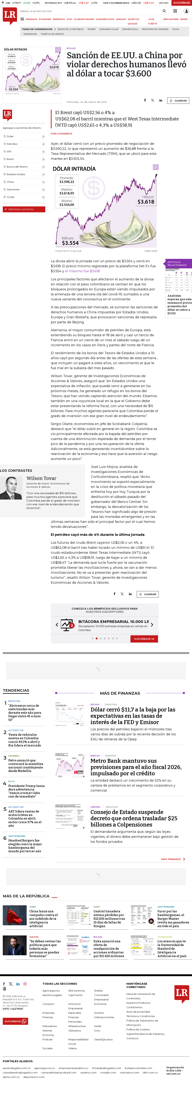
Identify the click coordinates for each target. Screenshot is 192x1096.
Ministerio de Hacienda (155, 29)
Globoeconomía (104, 1017)
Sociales (48, 1048)
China (32, 907)
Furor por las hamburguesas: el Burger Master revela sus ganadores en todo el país (173, 919)
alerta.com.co (11, 1076)
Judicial (34, 937)
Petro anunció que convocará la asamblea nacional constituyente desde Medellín (25, 766)
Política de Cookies (138, 1029)
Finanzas (48, 1017)
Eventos (99, 1012)
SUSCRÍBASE (181, 2)
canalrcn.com (88, 1072)
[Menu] (23, 18)
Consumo (48, 1003)
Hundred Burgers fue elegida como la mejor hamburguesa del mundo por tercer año (25, 846)
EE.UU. (11, 781)
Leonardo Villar (108, 29)
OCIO (69, 19)
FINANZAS (31, 19)
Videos (72, 1048)
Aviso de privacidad (138, 1011)
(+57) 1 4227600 (13, 1008)
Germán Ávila (130, 29)
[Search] (164, 11)
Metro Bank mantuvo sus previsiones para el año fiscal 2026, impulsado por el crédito (136, 767)
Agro (97, 907)
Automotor (15, 730)
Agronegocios (51, 990)
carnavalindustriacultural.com (58, 1072)
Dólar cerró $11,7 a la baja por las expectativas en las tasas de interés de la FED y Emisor (133, 716)
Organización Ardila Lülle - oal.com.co (175, 1070)
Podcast (47, 1039)
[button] (56, 625)
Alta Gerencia (76, 990)
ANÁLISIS (121, 19)
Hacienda (13, 756)
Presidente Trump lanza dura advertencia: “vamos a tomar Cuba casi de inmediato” (26, 791)
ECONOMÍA (45, 19)
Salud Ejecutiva (103, 1039)
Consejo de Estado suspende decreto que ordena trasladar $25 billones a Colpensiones (134, 818)
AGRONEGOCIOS (105, 19)
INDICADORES (171, 19)
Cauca (175, 29)
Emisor (92, 29)
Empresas (48, 1012)
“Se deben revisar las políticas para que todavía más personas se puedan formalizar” (45, 949)
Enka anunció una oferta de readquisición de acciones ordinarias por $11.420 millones (109, 949)
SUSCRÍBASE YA (144, 638)
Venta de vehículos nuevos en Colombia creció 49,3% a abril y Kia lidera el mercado (24, 740)
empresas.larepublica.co (73, 1068)
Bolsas (98, 937)
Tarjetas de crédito (52, 34)
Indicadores (50, 1026)
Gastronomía (16, 836)
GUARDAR (178, 100)
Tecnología (164, 937)
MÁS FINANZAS (171, 859)
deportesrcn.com (34, 1076)
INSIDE (184, 19)
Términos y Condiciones (140, 1016)
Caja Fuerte (75, 995)
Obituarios (74, 1030)
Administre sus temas (19, 209)
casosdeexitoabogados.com (20, 1072)
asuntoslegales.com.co (16, 1068)
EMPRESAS (59, 19)
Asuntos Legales (52, 995)
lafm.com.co (150, 1072)
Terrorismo (30, 34)
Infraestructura (77, 1026)
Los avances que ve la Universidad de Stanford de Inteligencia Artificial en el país (171, 949)
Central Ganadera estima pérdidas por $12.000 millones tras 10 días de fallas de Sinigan (109, 919)
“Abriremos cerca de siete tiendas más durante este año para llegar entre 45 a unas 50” (24, 713)
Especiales (74, 1012)
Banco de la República (71, 29)
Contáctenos (134, 1007)
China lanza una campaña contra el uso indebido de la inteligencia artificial (43, 919)
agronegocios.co (44, 1068)
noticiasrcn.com (129, 1072)
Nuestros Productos (138, 1002)
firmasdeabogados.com (106, 1068)
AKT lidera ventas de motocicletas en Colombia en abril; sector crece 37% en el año (25, 818)
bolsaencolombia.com (138, 1068)
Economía (100, 1003)
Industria (14, 701)
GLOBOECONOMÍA (84, 19)
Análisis (98, 990)
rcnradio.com (108, 1072)
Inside (97, 1026)
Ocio (97, 1030)
